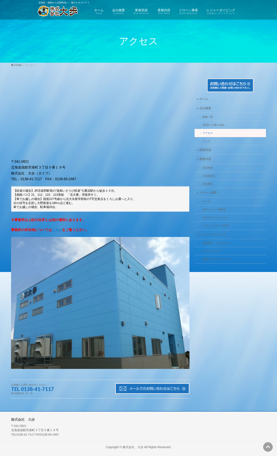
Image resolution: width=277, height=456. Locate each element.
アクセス (208, 133)
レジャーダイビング (212, 234)
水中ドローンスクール (215, 217)
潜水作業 (208, 167)
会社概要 (205, 108)
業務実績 (205, 150)
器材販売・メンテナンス (217, 243)
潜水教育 (208, 184)
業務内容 (205, 159)
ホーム (203, 99)
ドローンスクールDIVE (216, 225)
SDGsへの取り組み (214, 124)
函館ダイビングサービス (217, 259)
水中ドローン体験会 (214, 209)
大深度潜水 (209, 175)
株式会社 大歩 (133, 447)
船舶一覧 (208, 116)
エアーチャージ (211, 251)
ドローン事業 (208, 192)
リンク (206, 141)
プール (206, 201)
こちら (57, 230)
